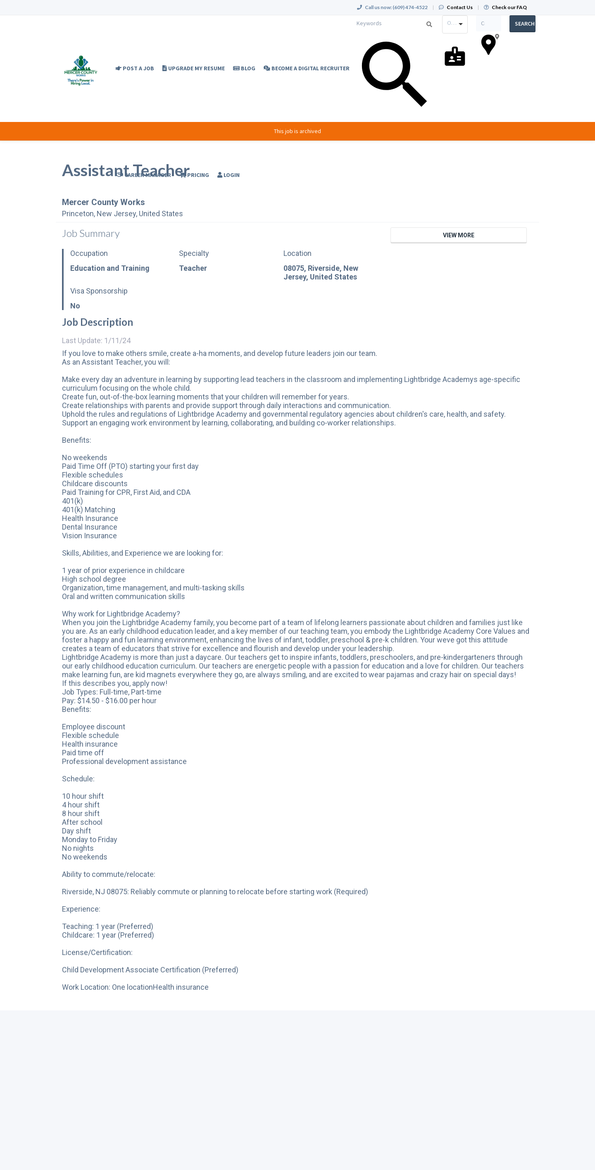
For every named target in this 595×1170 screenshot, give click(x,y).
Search (525, 23)
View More (458, 235)
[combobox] (455, 24)
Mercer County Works (103, 202)
